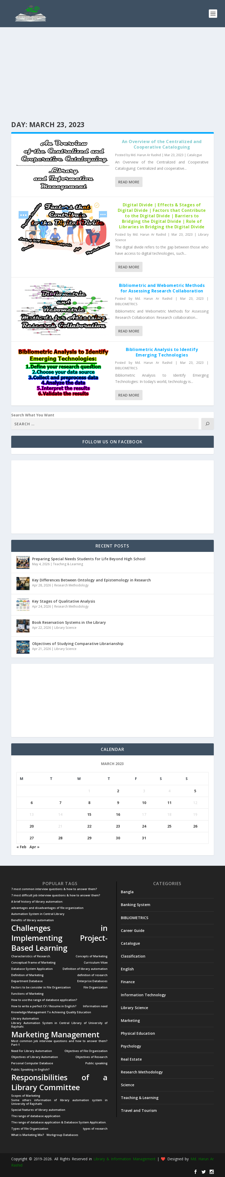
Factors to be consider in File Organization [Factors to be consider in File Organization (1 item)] (41, 987)
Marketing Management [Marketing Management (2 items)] (55, 1034)
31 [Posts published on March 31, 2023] (144, 837)
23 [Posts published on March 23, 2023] (118, 825)
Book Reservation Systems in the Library (69, 622)
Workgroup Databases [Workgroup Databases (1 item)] (62, 1134)
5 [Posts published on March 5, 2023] (195, 790)
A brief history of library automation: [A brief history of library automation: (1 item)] (37, 901)
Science (127, 1084)
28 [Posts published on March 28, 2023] (60, 837)
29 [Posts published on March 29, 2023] (89, 837)
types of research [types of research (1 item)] (95, 1128)
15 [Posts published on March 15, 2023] (89, 814)
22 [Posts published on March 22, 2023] (89, 825)
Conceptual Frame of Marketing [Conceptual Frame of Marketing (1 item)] (33, 962)
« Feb (21, 846)
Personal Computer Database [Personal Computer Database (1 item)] (32, 1063)
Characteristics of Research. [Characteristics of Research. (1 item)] (31, 956)
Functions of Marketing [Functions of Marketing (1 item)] (27, 993)
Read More (128, 181)
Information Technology (143, 994)
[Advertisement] (112, 74)
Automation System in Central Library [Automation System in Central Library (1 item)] (37, 913)
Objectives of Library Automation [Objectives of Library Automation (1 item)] (34, 1057)
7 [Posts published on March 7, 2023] (60, 802)
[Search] (207, 423)
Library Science (65, 627)
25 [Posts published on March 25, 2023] (169, 825)
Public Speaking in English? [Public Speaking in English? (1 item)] (30, 1069)
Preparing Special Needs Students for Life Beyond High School (88, 558)
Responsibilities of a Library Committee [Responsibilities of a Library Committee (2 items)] (59, 1082)
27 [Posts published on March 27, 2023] (31, 837)
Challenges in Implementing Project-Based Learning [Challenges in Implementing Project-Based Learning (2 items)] (59, 938)
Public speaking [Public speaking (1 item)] (96, 1063)
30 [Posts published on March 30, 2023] (118, 837)
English (127, 968)
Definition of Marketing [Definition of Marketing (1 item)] (27, 975)
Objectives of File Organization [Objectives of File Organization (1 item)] (86, 1050)
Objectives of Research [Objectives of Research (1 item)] (91, 1057)
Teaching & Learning (68, 564)
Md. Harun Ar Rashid (146, 154)
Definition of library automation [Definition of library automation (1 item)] (85, 968)
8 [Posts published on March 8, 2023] (89, 802)
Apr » (34, 846)
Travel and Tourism (139, 1110)
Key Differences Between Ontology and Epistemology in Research (91, 579)
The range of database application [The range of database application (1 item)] (35, 1116)
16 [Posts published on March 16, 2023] (118, 814)
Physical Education (138, 1033)
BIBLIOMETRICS (126, 304)
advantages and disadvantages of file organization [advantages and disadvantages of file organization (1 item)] (47, 907)
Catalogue (194, 154)
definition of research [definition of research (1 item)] (92, 975)
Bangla (127, 891)
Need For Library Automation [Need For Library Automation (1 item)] (31, 1050)
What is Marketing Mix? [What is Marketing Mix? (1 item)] (27, 1134)
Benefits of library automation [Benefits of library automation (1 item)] (32, 920)
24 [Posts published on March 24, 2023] (144, 825)
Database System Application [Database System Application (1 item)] (32, 968)
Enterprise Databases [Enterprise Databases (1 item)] (92, 981)
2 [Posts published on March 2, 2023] (118, 790)
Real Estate (131, 1058)
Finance (128, 981)
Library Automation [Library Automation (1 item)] (25, 1018)
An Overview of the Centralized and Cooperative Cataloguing (162, 144)
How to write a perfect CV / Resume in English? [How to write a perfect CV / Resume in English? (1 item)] (43, 1006)
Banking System (135, 904)
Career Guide (132, 930)
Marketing (130, 1020)
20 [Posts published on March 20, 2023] (31, 825)
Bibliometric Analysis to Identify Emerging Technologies (162, 352)
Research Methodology (71, 585)
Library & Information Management (124, 1158)
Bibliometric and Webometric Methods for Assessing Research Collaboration (162, 287)
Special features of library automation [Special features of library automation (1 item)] (38, 1109)
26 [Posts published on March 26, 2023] (195, 825)
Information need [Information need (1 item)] (95, 1006)
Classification (133, 955)
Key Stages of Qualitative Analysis (63, 600)
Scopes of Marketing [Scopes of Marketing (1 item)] (25, 1095)
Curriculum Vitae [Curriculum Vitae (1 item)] (96, 962)
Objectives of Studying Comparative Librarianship (77, 643)
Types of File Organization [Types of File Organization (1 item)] (29, 1128)
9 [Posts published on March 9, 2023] (118, 802)
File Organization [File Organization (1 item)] (96, 987)
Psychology (131, 1045)
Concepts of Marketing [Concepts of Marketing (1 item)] (92, 956)
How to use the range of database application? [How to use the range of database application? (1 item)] (44, 999)
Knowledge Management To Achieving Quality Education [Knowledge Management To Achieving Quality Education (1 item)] (51, 1012)
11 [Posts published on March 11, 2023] (169, 802)
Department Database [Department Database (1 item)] (27, 981)
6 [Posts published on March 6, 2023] (32, 802)
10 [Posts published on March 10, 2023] (144, 802)
